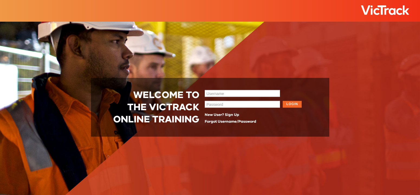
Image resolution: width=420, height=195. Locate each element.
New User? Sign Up (222, 114)
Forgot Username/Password (230, 121)
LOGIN (292, 104)
